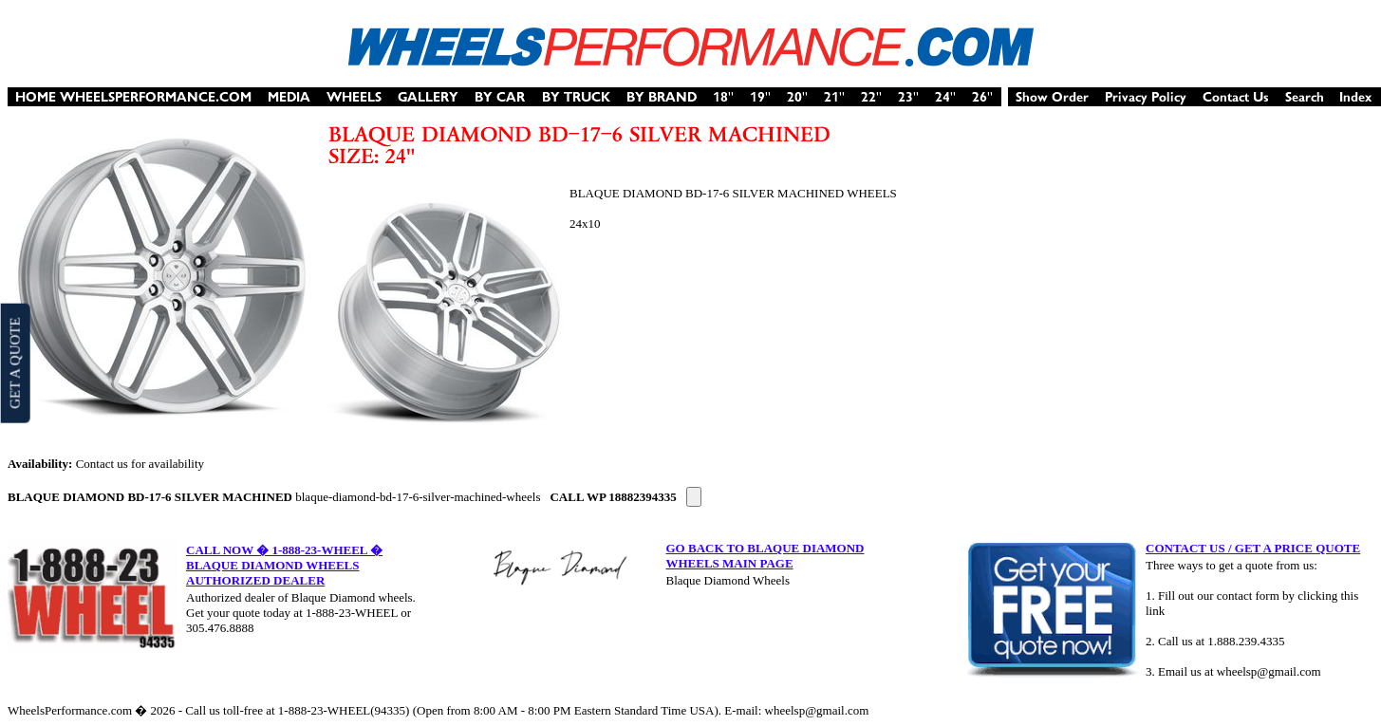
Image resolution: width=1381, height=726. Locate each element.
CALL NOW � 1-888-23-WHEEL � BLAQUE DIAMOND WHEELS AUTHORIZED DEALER (284, 565)
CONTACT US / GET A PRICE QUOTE (1253, 548)
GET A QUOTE (14, 362)
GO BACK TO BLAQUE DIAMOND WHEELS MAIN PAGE (765, 555)
